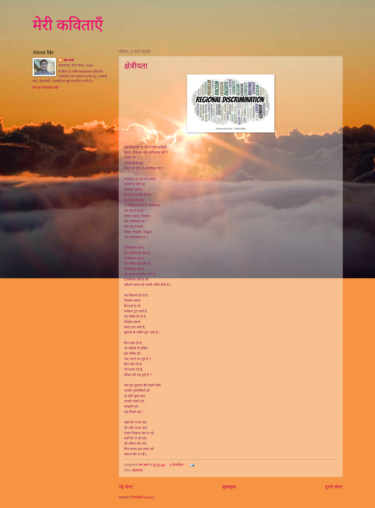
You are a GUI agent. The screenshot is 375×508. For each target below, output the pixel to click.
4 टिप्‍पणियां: (177, 465)
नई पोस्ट (126, 486)
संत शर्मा (69, 60)
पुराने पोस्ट (333, 486)
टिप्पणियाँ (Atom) (143, 497)
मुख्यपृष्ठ (229, 486)
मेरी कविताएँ (68, 25)
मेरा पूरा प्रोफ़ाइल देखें (45, 87)
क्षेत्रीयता (135, 66)
